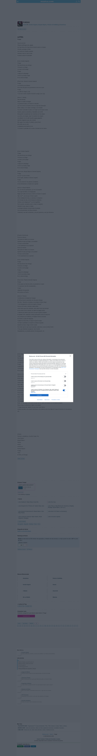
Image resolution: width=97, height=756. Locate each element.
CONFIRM (39, 395)
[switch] (64, 376)
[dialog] (48, 378)
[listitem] (48, 373)
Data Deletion (40, 399)
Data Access (47, 399)
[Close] (71, 356)
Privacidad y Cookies (56, 399)
